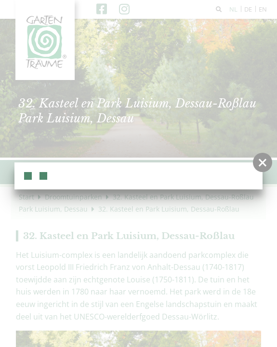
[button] (262, 162)
